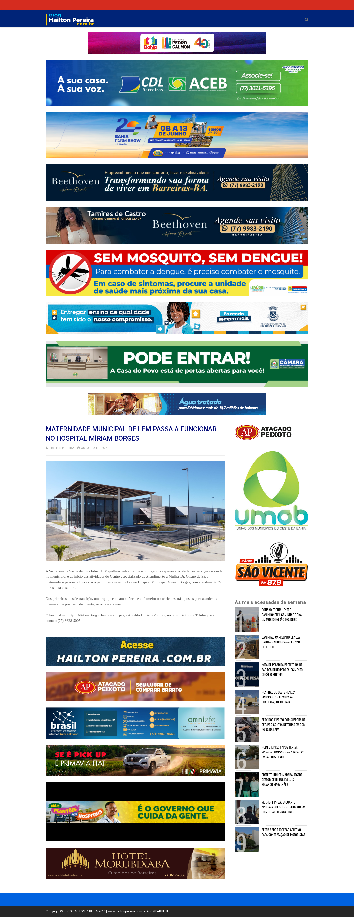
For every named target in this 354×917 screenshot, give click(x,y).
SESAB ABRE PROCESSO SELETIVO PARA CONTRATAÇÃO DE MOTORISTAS (283, 832)
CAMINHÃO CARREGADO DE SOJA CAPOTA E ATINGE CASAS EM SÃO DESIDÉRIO (281, 642)
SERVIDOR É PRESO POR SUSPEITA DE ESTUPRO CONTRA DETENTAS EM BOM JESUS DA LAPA (283, 724)
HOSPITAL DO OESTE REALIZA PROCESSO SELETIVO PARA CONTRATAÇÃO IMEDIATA (278, 697)
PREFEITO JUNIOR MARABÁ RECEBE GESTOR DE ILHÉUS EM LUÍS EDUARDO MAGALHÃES (282, 779)
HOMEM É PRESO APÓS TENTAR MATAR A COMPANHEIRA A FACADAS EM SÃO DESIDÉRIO (283, 752)
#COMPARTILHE (158, 911)
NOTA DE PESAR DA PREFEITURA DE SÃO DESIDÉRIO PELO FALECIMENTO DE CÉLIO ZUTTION (282, 669)
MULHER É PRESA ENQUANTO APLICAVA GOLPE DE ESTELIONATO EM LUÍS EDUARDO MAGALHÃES (283, 807)
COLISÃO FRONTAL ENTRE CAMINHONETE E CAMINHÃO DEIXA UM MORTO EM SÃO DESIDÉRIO (282, 614)
